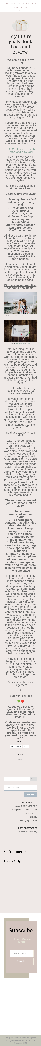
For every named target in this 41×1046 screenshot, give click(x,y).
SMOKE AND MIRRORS (26, 806)
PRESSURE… (30, 813)
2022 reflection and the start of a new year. (21, 150)
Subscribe (30, 794)
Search (33, 779)
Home (6, 4)
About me (15, 4)
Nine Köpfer (15, 316)
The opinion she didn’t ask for (24, 810)
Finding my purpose (28, 820)
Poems (34, 4)
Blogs (26, 4)
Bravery (33, 817)
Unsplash (25, 316)
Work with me (20, 7)
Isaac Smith (20, 343)
